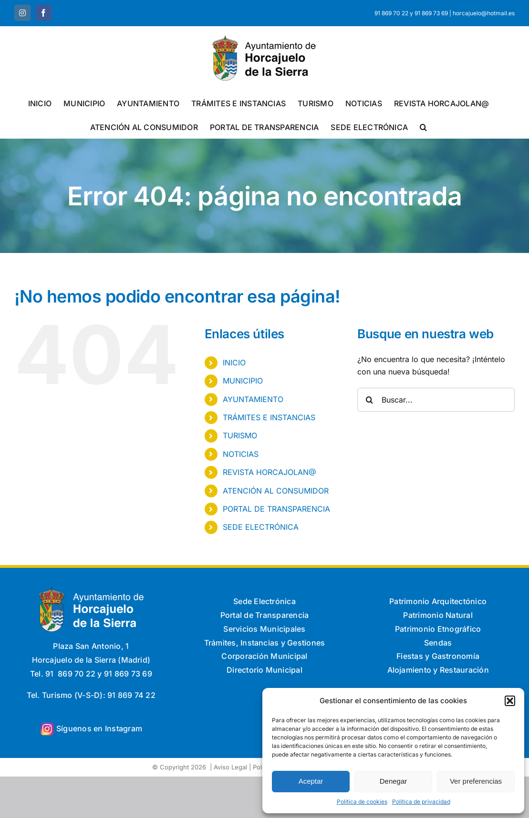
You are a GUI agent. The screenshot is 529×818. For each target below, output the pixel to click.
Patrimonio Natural (437, 615)
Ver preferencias (476, 781)
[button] (510, 701)
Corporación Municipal (264, 656)
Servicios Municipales (264, 629)
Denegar (393, 781)
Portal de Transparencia (264, 615)
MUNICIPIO (243, 380)
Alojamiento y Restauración (438, 670)
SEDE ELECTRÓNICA (261, 527)
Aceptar (311, 781)
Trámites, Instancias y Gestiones (264, 642)
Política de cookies (362, 801)
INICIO (234, 362)
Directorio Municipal (264, 670)
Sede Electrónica (264, 601)
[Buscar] (369, 400)
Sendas (438, 642)
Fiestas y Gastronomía (437, 656)
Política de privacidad (421, 801)
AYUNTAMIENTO (253, 399)
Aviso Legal (230, 767)
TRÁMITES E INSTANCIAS (269, 417)
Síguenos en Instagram (99, 728)
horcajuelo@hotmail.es (484, 13)
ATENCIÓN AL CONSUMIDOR (276, 490)
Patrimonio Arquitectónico (438, 601)
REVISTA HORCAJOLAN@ (269, 472)
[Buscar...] (436, 400)
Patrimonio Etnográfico (438, 629)
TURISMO (240, 435)
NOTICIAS (241, 454)
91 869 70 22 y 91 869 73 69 (411, 13)
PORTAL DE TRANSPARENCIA (276, 509)
